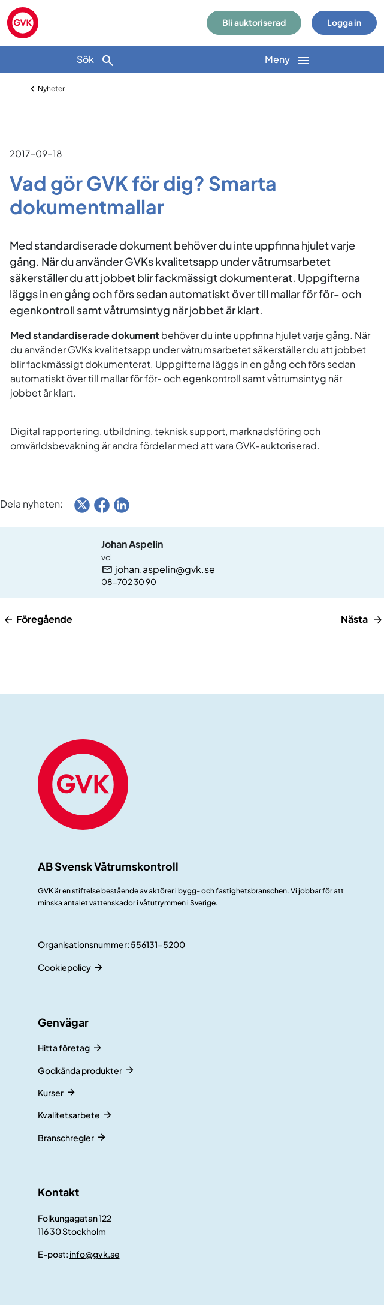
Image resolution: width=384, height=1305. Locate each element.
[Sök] (96, 59)
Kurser (51, 1092)
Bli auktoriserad (254, 22)
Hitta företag (64, 1047)
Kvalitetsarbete (69, 1114)
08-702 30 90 (128, 582)
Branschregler (66, 1137)
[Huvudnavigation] (288, 59)
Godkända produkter (80, 1070)
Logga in (344, 22)
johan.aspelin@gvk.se (165, 569)
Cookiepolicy (64, 967)
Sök (96, 60)
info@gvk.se (94, 1254)
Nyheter (51, 88)
